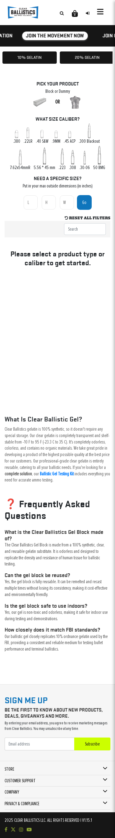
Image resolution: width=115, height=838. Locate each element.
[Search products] (61, 13)
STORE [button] (9, 769)
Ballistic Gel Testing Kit (57, 473)
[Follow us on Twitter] (13, 829)
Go (84, 202)
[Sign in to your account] (88, 13)
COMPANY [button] (12, 792)
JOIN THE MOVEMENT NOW (56, 35)
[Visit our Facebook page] (6, 829)
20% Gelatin (87, 57)
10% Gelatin (29, 57)
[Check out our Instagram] (21, 829)
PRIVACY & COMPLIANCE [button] (22, 803)
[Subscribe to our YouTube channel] (29, 829)
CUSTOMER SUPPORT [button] (20, 780)
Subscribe (92, 744)
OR (57, 102)
